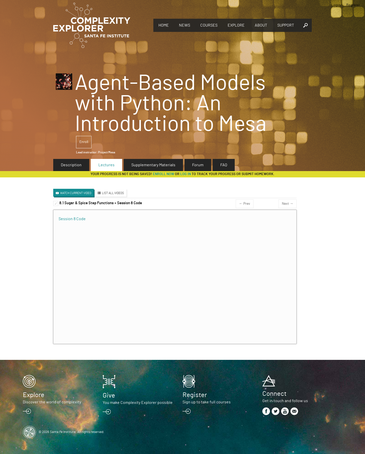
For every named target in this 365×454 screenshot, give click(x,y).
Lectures (106, 165)
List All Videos (113, 193)
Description (71, 165)
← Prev (244, 203)
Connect (274, 393)
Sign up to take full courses (206, 402)
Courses (208, 25)
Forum (198, 165)
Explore (236, 25)
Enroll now (163, 174)
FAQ (223, 165)
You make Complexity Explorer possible (138, 403)
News (184, 25)
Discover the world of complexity (52, 402)
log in (185, 174)
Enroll (83, 142)
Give (109, 395)
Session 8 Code (72, 219)
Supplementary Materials (153, 165)
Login (335, 5)
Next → (287, 203)
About (261, 25)
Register (353, 5)
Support (285, 25)
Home (163, 25)
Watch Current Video (75, 193)
